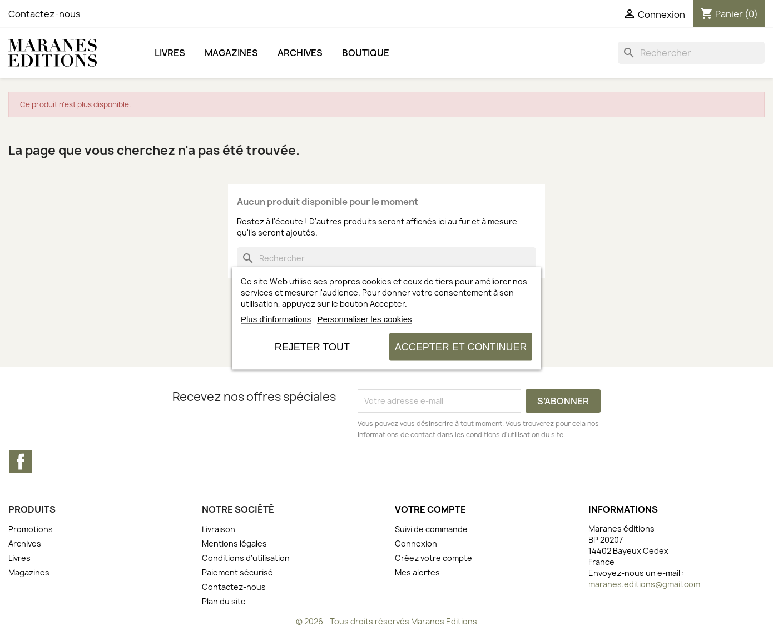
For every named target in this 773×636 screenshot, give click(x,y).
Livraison (218, 529)
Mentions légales (234, 543)
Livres (170, 53)
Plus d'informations (276, 318)
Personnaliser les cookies (364, 318)
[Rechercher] (691, 53)
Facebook (20, 461)
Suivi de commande (431, 529)
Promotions (30, 529)
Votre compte (430, 509)
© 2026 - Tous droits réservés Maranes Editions (386, 621)
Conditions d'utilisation (246, 558)
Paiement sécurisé (237, 572)
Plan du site (224, 601)
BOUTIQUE (365, 53)
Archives (300, 53)
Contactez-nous (44, 14)
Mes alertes (417, 572)
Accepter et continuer (461, 346)
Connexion (416, 543)
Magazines (231, 53)
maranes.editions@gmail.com (644, 584)
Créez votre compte (433, 558)
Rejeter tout (312, 346)
